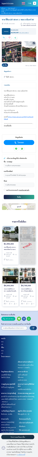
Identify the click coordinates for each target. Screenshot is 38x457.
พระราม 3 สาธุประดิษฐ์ (8, 393)
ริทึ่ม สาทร (20, 377)
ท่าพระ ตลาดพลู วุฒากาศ (26, 393)
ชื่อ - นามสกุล (8, 162)
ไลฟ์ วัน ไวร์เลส (5, 377)
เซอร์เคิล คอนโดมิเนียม (24, 389)
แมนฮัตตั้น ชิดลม (6, 375)
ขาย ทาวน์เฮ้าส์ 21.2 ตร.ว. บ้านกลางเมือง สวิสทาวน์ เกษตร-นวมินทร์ (27, 290)
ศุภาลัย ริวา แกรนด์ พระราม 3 (9, 396)
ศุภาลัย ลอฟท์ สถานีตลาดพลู (26, 396)
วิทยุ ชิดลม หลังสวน (7, 371)
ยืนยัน (19, 197)
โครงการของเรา (5, 356)
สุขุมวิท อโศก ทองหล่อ (25, 411)
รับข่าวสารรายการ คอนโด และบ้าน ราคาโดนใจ (16, 324)
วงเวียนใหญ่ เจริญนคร (8, 411)
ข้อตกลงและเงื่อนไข (25, 419)
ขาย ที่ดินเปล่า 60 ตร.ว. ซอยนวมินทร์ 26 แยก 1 (10, 248)
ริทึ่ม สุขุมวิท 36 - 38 (23, 414)
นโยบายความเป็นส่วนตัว (26, 423)
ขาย (2, 342)
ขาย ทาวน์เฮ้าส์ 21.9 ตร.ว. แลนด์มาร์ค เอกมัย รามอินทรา (10, 290)
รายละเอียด (7, 85)
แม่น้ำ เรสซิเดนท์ (22, 375)
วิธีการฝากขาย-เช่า (24, 430)
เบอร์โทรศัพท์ (8, 171)
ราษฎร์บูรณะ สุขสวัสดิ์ (8, 384)
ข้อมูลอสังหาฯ (7, 71)
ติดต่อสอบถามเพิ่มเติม (8, 315)
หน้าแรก (3, 8)
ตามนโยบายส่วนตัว (24, 190)
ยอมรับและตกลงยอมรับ (12, 190)
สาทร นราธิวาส (23, 371)
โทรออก (19, 142)
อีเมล (5, 181)
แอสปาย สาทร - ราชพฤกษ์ (25, 399)
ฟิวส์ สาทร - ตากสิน (6, 414)
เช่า (2, 344)
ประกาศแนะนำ (11, 8)
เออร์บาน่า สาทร (22, 380)
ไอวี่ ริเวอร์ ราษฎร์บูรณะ (7, 387)
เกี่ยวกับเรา (22, 426)
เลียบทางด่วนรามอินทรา (25, 362)
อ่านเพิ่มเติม (7, 125)
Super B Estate (7, 3)
